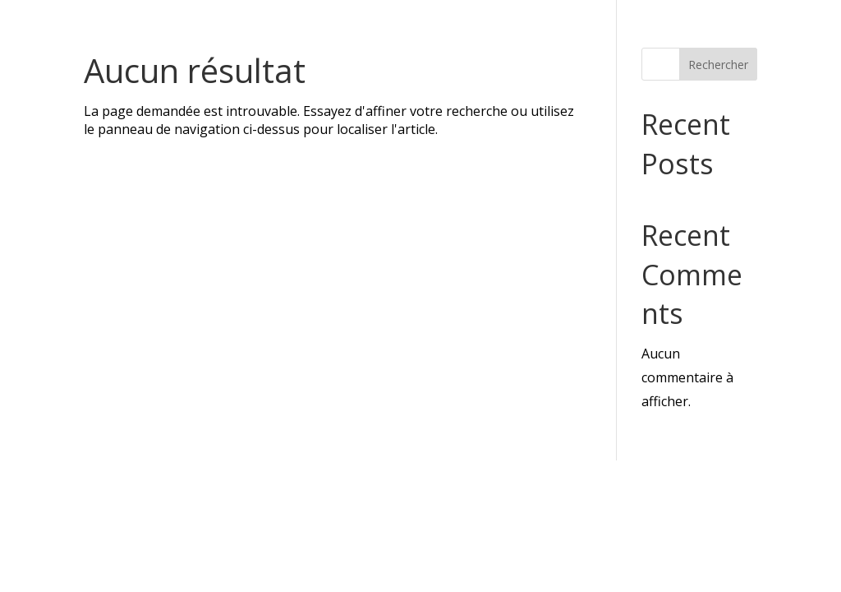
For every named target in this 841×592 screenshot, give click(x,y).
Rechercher (718, 64)
